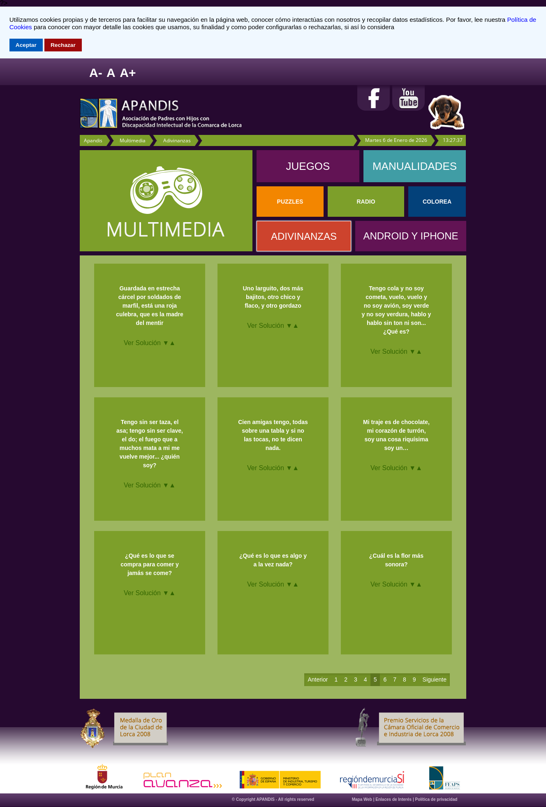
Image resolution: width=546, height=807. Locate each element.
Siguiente (435, 679)
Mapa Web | (364, 799)
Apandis (93, 140)
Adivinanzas (177, 140)
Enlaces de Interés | (395, 799)
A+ (128, 72)
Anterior (318, 679)
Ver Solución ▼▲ (150, 342)
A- (95, 72)
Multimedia (133, 140)
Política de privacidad (436, 799)
